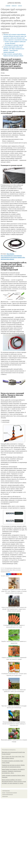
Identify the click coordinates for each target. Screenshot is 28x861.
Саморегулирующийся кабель (6, 569)
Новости (14, 5)
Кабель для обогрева (17, 569)
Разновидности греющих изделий (14, 45)
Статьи (20, 5)
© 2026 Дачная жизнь (6, 790)
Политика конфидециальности (7, 794)
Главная (8, 5)
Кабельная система (17, 568)
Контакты (3, 792)
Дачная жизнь (14, 3)
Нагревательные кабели (5, 571)
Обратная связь (5, 796)
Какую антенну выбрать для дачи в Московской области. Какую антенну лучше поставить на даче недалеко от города (14, 781)
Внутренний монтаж (9, 568)
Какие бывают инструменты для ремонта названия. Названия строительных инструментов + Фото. (13, 771)
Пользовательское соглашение (11, 792)
